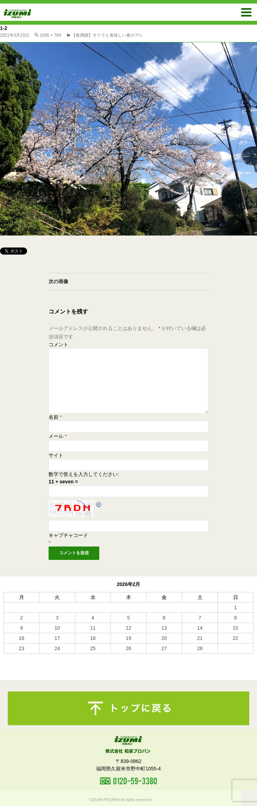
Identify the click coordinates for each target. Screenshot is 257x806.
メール (58, 436)
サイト (56, 455)
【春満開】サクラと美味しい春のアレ (107, 35)
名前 (55, 417)
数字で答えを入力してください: (84, 474)
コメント (58, 344)
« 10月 (11, 657)
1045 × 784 (50, 35)
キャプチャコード (68, 535)
